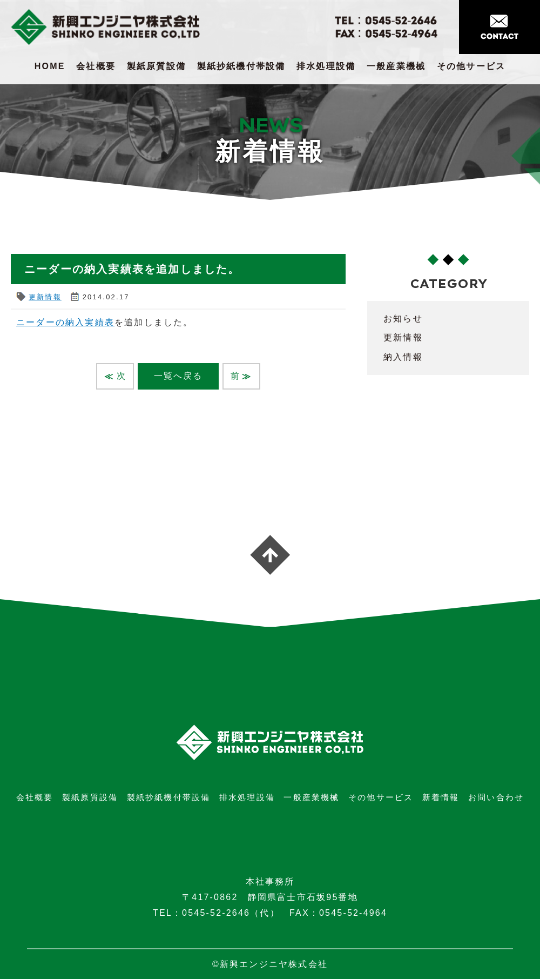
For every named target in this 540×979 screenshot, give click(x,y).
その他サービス (471, 66)
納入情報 (403, 356)
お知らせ (403, 318)
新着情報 (441, 797)
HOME (50, 66)
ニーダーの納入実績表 (65, 322)
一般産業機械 (396, 66)
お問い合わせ (496, 797)
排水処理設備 (325, 66)
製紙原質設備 (156, 66)
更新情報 (45, 297)
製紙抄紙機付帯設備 (241, 66)
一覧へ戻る (178, 375)
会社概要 (96, 66)
